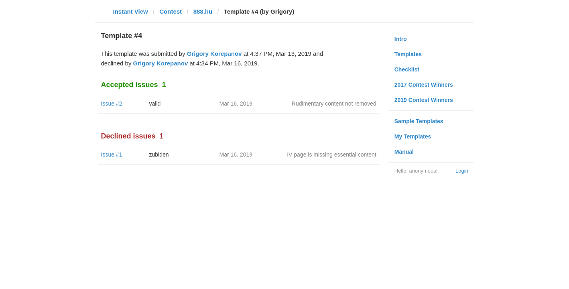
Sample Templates (418, 121)
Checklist (406, 69)
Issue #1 (111, 154)
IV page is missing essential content (331, 154)
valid (155, 103)
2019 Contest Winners (423, 100)
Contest (170, 11)
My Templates (412, 136)
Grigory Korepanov (214, 53)
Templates (408, 54)
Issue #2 (111, 103)
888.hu (203, 11)
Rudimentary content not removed (334, 103)
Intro (400, 39)
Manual (404, 152)
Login (461, 171)
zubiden (159, 154)
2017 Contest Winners (423, 84)
